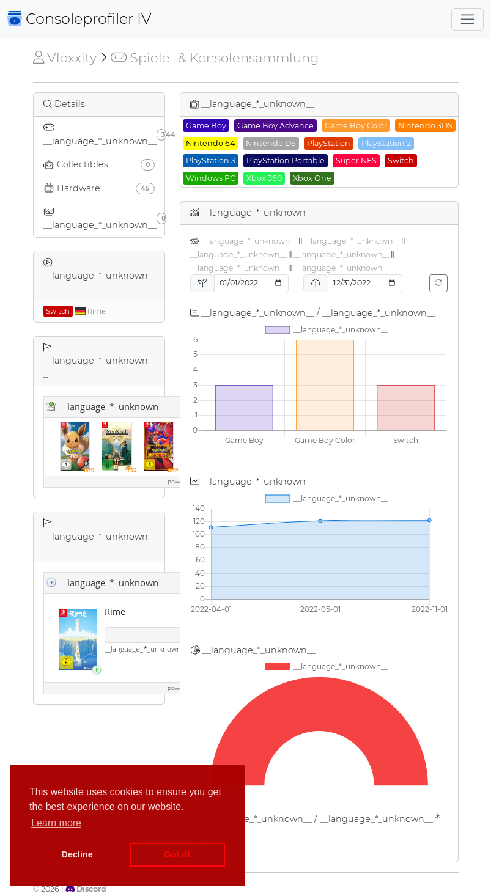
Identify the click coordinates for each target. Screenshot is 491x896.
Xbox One (312, 178)
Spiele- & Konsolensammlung (214, 57)
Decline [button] (77, 854)
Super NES (356, 161)
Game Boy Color (356, 125)
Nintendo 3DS (425, 125)
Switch (401, 161)
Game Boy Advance (275, 125)
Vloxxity (65, 57)
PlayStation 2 (386, 143)
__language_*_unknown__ (249, 241)
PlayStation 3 (210, 161)
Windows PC (210, 178)
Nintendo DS (271, 143)
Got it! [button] (177, 854)
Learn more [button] (56, 823)
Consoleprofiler (79, 19)
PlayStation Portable (285, 161)
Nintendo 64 (210, 143)
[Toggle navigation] (467, 19)
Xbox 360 (264, 178)
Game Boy (206, 125)
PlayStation (328, 143)
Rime (74, 311)
